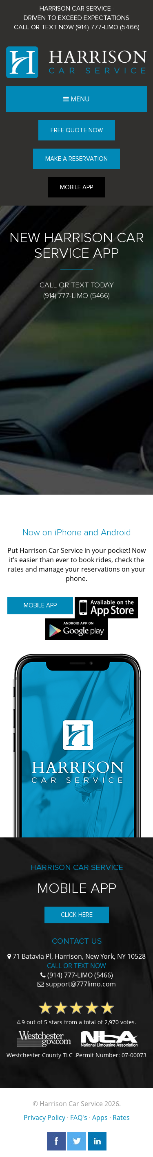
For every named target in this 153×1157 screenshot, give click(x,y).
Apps (100, 1117)
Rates (121, 1117)
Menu (80, 98)
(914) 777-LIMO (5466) (107, 27)
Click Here (77, 914)
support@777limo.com (81, 984)
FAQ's (78, 1117)
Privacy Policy (44, 1117)
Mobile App (76, 187)
